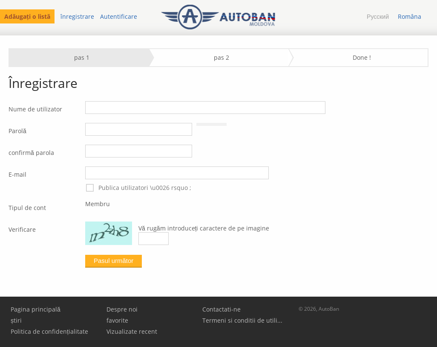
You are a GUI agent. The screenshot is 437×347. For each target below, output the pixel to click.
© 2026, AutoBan (319, 308)
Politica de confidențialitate (49, 331)
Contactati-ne (221, 309)
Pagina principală (35, 309)
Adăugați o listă (27, 16)
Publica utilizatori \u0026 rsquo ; (138, 188)
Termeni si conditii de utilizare (243, 320)
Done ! (362, 57)
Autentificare (118, 16)
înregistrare (77, 16)
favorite (117, 320)
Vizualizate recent (131, 331)
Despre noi (122, 309)
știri (16, 320)
